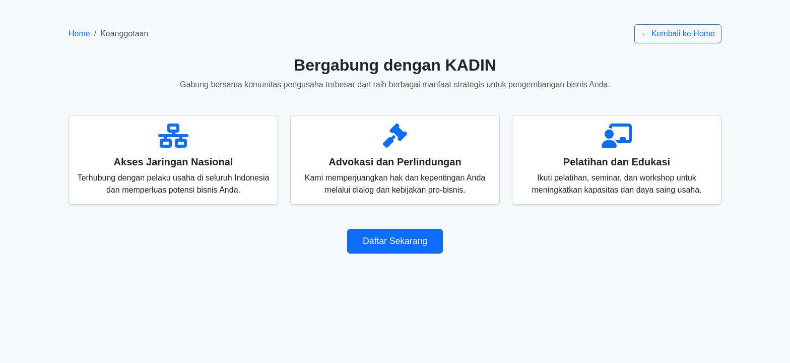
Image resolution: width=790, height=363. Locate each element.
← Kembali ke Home (678, 33)
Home (79, 33)
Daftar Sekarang (395, 241)
